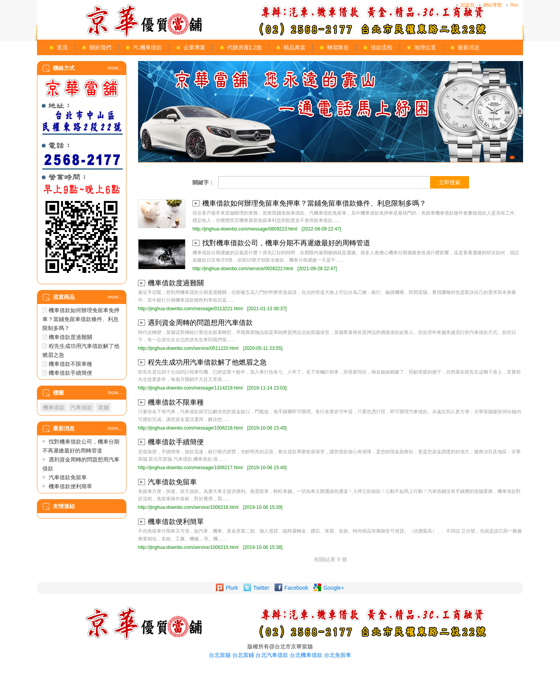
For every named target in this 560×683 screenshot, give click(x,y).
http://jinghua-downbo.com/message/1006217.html (190, 467)
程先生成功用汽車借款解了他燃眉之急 (207, 362)
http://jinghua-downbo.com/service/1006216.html (188, 507)
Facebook (296, 588)
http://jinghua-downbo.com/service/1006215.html (188, 547)
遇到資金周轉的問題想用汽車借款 (200, 323)
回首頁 (467, 5)
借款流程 (381, 47)
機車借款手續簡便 (70, 373)
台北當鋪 (243, 655)
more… (115, 68)
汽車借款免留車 (68, 477)
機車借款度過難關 (70, 337)
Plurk (232, 588)
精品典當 (294, 47)
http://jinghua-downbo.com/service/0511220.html (188, 348)
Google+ (333, 588)
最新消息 (469, 47)
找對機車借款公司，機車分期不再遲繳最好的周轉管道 (286, 243)
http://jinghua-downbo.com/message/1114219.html (190, 388)
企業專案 (194, 47)
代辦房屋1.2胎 (244, 47)
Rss (514, 5)
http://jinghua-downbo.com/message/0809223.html (244, 229)
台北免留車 (337, 655)
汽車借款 (81, 407)
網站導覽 (492, 5)
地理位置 (425, 47)
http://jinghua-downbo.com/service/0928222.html (242, 268)
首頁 (62, 47)
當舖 (103, 407)
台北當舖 (220, 655)
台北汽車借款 (272, 655)
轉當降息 (338, 47)
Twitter (261, 588)
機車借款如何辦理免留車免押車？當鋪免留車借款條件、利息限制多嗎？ (80, 319)
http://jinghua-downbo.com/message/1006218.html (190, 428)
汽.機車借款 (147, 47)
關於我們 (100, 47)
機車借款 (54, 407)
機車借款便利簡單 (70, 486)
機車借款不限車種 (70, 364)
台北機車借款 (306, 655)
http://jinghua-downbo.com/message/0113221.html (190, 308)
